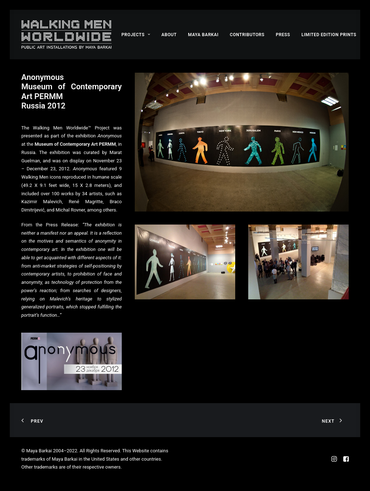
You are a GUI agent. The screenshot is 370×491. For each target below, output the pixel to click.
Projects (135, 34)
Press (283, 34)
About (169, 34)
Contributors (247, 34)
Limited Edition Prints (328, 34)
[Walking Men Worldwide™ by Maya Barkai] (66, 35)
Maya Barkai (203, 34)
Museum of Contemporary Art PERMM (75, 144)
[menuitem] (135, 34)
